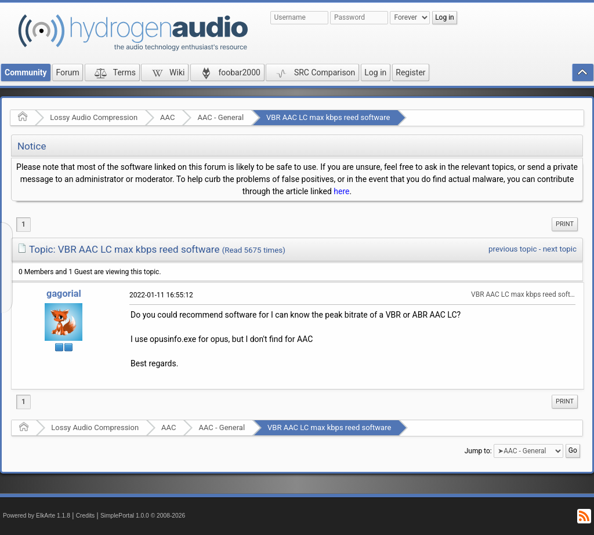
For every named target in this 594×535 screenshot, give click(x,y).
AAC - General (220, 117)
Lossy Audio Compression (93, 117)
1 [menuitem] (23, 224)
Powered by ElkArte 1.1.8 (36, 515)
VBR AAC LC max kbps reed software (328, 117)
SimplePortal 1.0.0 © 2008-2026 (142, 515)
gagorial (63, 293)
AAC (167, 117)
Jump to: (478, 451)
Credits (85, 515)
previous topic (512, 249)
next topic (560, 249)
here (341, 191)
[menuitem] (565, 224)
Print (565, 224)
